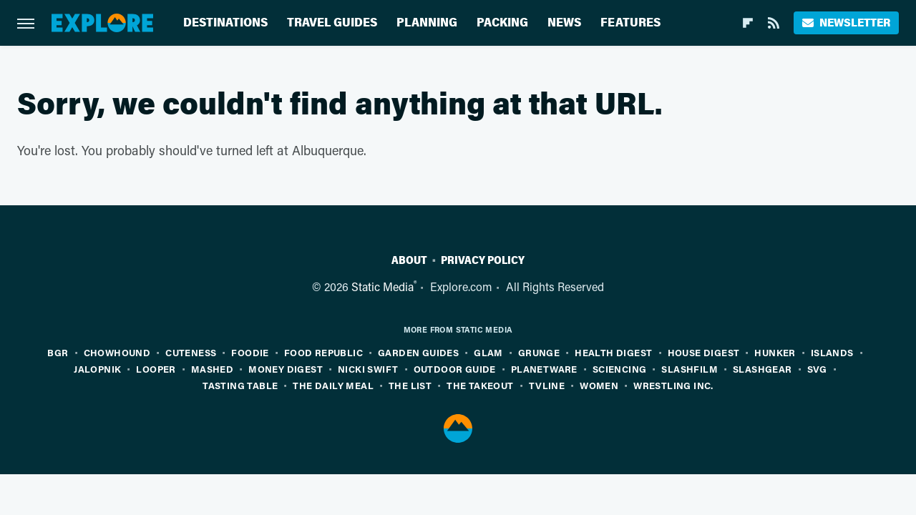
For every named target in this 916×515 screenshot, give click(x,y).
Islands (832, 352)
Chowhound (117, 352)
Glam (488, 352)
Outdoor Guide (455, 369)
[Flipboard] (748, 23)
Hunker (774, 352)
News (564, 22)
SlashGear (762, 369)
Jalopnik (97, 369)
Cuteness (190, 352)
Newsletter (846, 22)
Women (599, 385)
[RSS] (773, 23)
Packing (502, 22)
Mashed (212, 369)
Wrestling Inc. (673, 385)
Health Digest (613, 352)
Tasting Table (240, 385)
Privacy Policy (483, 260)
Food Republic (323, 352)
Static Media (382, 286)
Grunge (539, 352)
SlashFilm (689, 369)
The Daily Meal (333, 385)
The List (410, 385)
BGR (57, 352)
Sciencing (620, 369)
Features (630, 22)
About (409, 260)
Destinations (225, 22)
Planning (426, 22)
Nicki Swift (368, 369)
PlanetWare (544, 369)
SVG (817, 369)
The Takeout (480, 385)
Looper (155, 369)
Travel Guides (332, 22)
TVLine (547, 385)
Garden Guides (418, 352)
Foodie (249, 352)
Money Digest (285, 369)
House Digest (704, 352)
